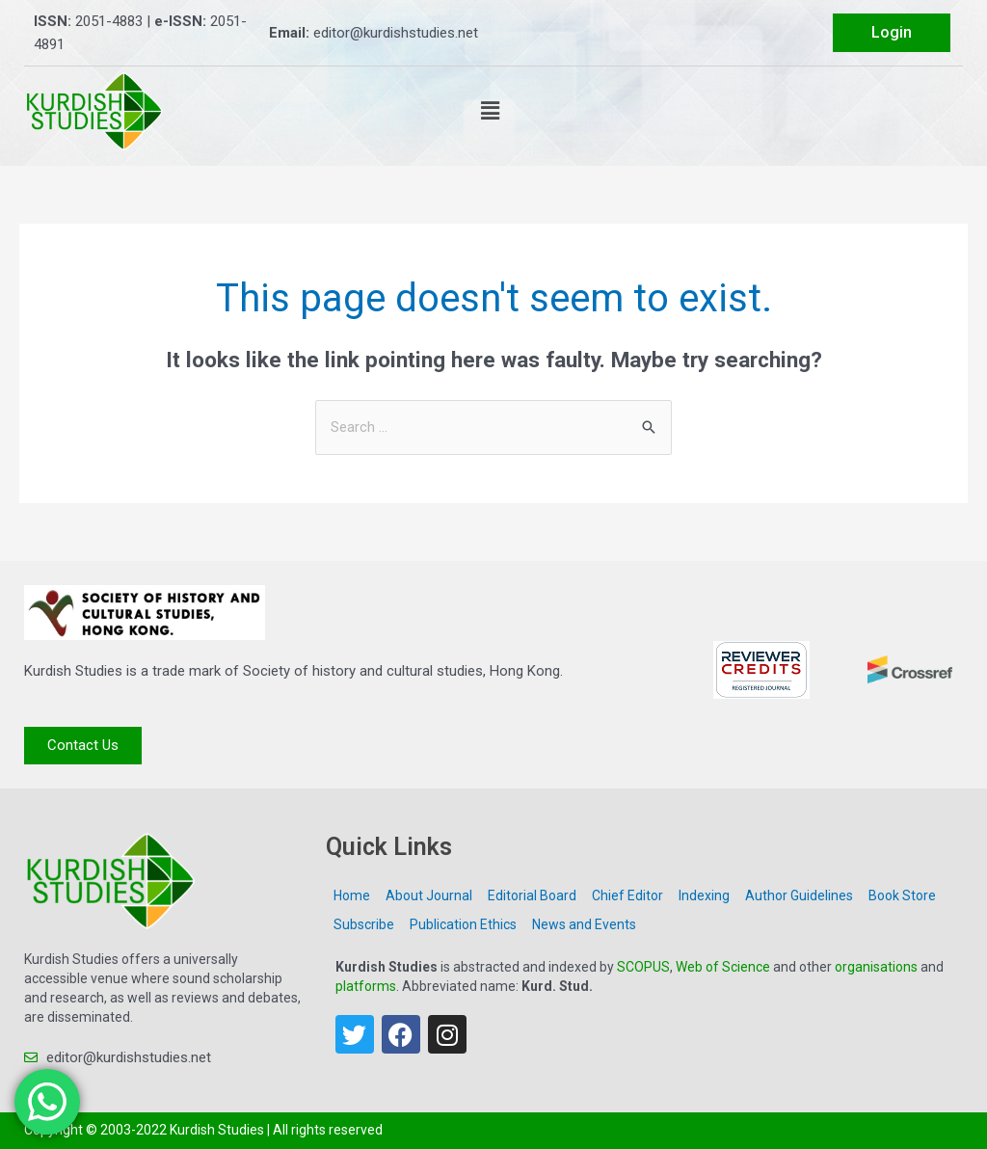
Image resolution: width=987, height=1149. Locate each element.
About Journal (429, 896)
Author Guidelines (799, 896)
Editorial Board (532, 896)
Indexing (704, 896)
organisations (876, 967)
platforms (365, 987)
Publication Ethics (463, 925)
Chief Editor (627, 896)
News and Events (584, 925)
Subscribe (363, 925)
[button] (490, 111)
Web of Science (723, 967)
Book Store (902, 896)
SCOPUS (643, 967)
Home (351, 896)
